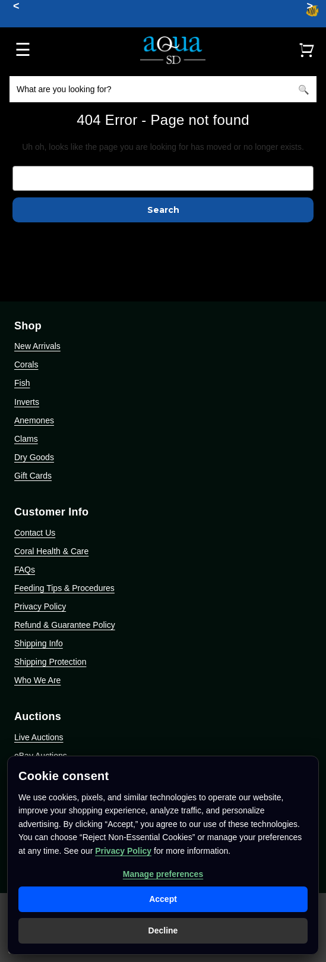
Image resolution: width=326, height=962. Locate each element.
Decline (163, 930)
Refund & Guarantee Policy (64, 625)
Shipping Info (38, 643)
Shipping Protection (50, 662)
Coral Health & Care (51, 551)
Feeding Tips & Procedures (64, 588)
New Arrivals (37, 346)
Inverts (26, 402)
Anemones (34, 420)
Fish (22, 383)
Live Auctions (39, 737)
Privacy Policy (40, 606)
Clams (26, 439)
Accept (163, 899)
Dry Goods (34, 457)
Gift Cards (33, 475)
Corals (26, 364)
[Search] (303, 89)
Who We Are (37, 680)
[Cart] (306, 50)
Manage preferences (163, 874)
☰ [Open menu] (23, 49)
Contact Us (34, 532)
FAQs (24, 569)
